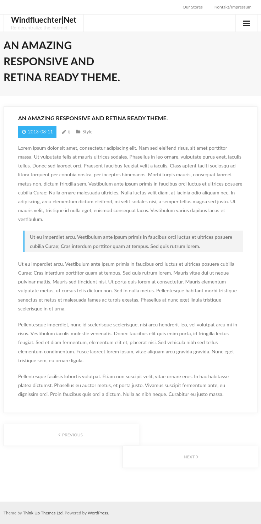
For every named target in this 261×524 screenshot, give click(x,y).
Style (87, 131)
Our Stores (192, 7)
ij (69, 131)
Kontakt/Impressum (232, 7)
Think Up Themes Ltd (42, 512)
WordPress (98, 512)
